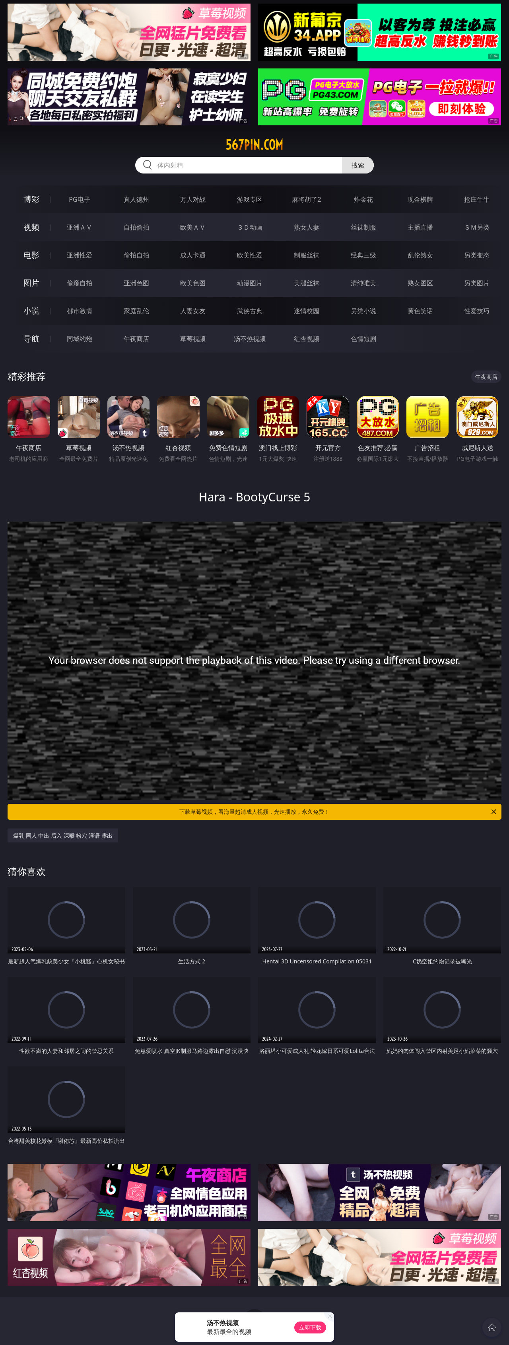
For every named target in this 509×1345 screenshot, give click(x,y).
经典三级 (363, 255)
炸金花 (363, 199)
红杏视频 (306, 338)
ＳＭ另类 (477, 227)
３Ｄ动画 (249, 227)
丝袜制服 (363, 227)
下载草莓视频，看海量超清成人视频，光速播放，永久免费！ (338, 812)
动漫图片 (249, 283)
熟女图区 (420, 283)
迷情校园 (306, 310)
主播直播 (420, 227)
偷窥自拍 (79, 283)
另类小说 (363, 310)
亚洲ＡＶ (79, 227)
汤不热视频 (250, 338)
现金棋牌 (420, 199)
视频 (31, 227)
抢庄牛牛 (477, 199)
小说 (31, 310)
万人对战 (193, 199)
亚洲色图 (136, 283)
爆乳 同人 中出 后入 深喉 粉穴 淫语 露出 (62, 835)
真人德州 (136, 199)
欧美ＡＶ (193, 227)
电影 (31, 255)
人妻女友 (193, 310)
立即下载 (310, 1327)
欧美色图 (193, 283)
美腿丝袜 (306, 283)
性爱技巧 (477, 310)
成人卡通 (193, 255)
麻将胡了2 (306, 199)
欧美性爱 (249, 255)
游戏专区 (249, 199)
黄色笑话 (420, 310)
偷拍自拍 (136, 255)
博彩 (31, 199)
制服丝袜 (306, 255)
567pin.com (254, 145)
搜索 (358, 165)
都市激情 (79, 310)
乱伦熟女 (420, 255)
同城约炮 (79, 338)
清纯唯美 (363, 283)
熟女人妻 (306, 227)
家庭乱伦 (136, 310)
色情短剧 (363, 338)
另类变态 (477, 255)
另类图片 (477, 283)
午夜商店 (136, 338)
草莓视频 (193, 338)
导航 (31, 338)
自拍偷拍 (136, 227)
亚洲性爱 (79, 255)
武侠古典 (249, 310)
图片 (31, 282)
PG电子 (79, 199)
